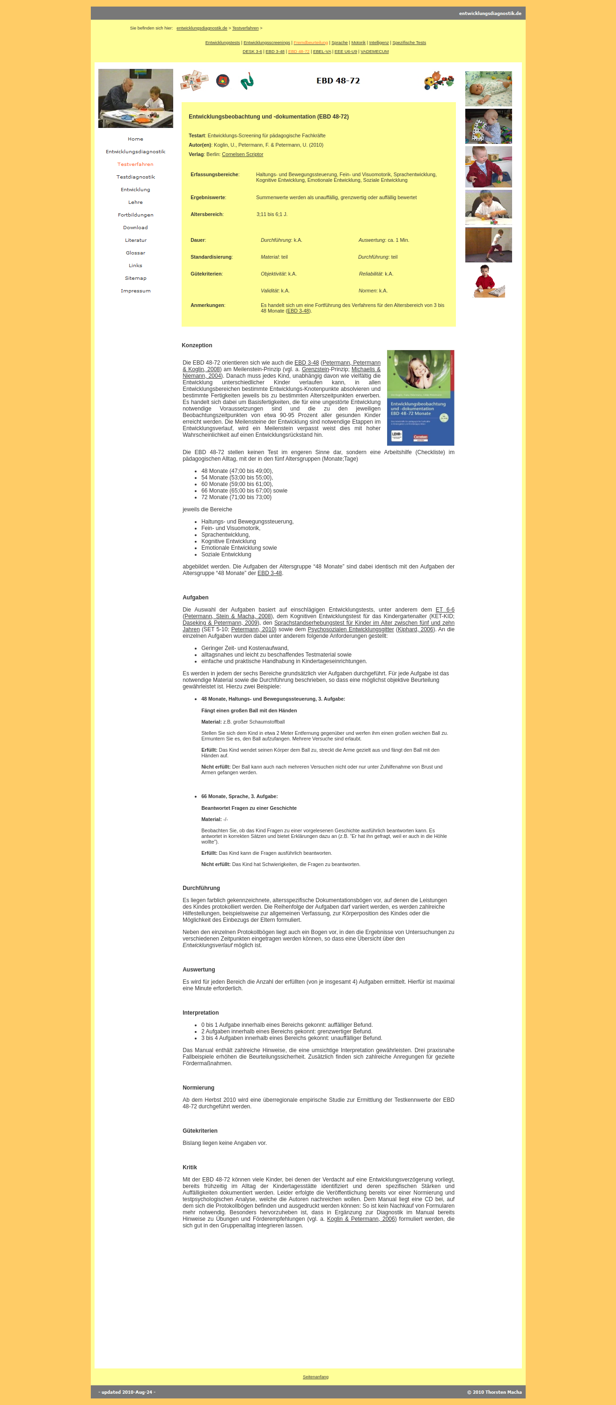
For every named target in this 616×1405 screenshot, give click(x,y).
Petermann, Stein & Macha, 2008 (227, 616)
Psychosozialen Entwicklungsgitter (351, 629)
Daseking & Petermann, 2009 (220, 623)
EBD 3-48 (306, 362)
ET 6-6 (445, 609)
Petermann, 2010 (253, 629)
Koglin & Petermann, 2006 (361, 1219)
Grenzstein (315, 369)
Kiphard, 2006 (415, 629)
